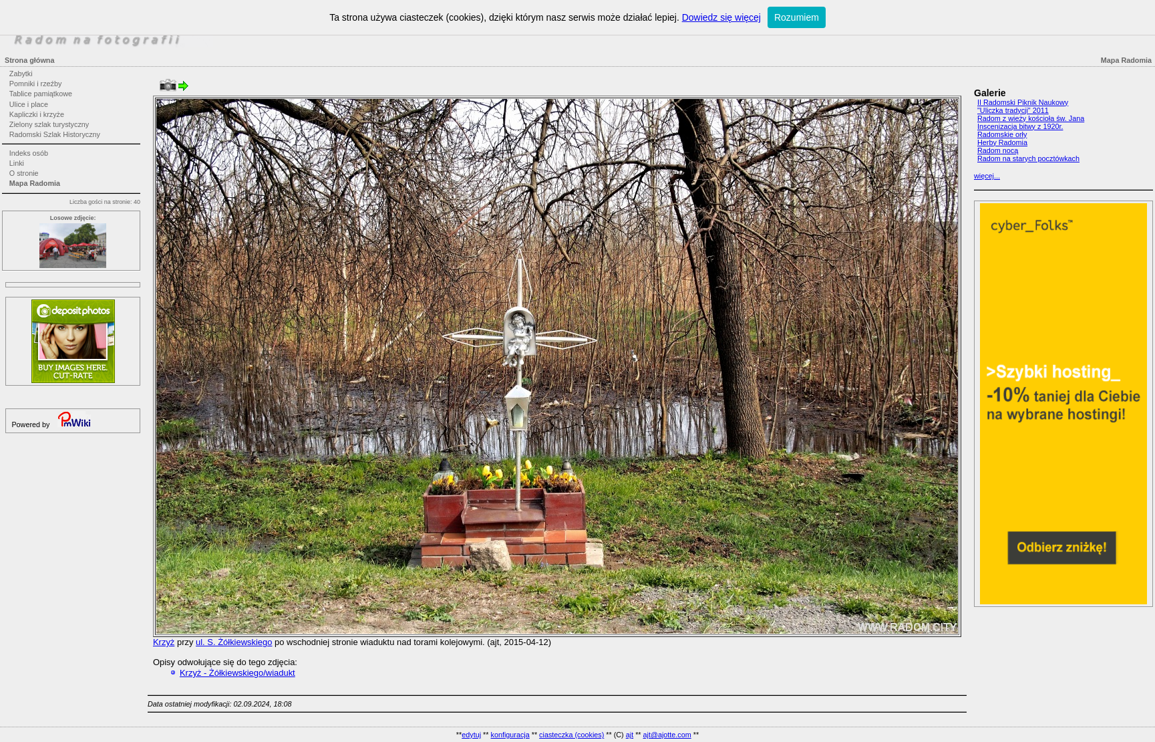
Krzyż (163, 642)
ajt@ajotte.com (667, 735)
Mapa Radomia (34, 183)
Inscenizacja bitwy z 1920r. (1020, 126)
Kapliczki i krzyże (36, 114)
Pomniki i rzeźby (35, 84)
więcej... (987, 176)
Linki (16, 163)
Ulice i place (28, 104)
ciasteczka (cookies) (571, 735)
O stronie (24, 173)
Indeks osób (28, 153)
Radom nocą (997, 150)
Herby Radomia (1002, 142)
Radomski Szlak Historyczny (54, 134)
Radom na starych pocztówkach (1028, 158)
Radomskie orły (1002, 134)
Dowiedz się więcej (721, 17)
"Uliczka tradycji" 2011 (1013, 110)
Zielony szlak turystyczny (49, 124)
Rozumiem (796, 17)
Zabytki (21, 74)
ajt (629, 735)
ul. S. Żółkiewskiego (234, 642)
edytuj (471, 735)
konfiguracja (509, 735)
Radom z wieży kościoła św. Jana (1030, 118)
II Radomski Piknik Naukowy (1022, 102)
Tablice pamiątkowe (40, 94)
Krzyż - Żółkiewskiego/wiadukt (237, 673)
